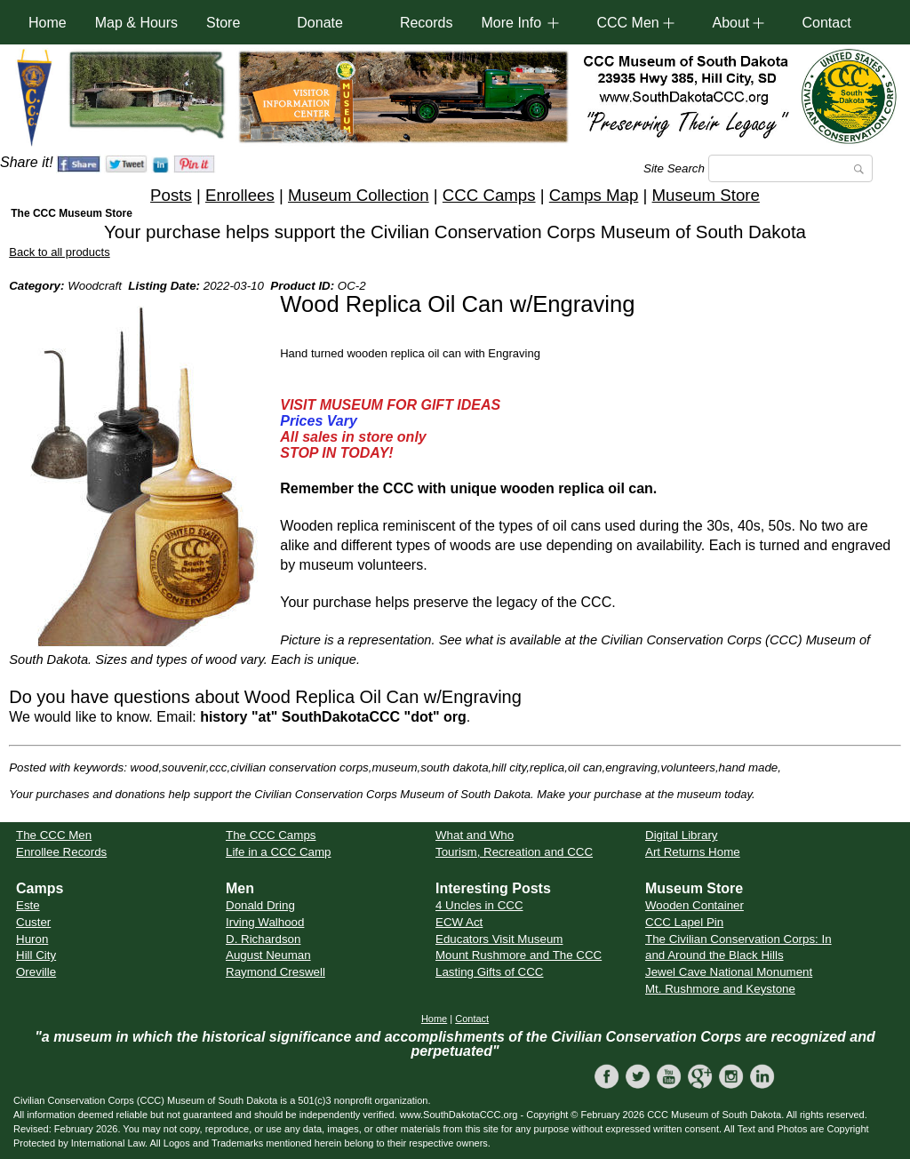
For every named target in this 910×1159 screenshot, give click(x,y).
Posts (171, 195)
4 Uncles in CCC (479, 905)
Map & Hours (136, 22)
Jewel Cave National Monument (728, 972)
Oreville (36, 972)
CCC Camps (489, 195)
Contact (826, 22)
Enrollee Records (61, 852)
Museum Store (706, 195)
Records (426, 22)
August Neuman (268, 955)
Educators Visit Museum (499, 939)
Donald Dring (260, 905)
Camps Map (594, 195)
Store (223, 22)
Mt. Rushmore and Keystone (720, 988)
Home (47, 22)
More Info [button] (511, 22)
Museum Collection (358, 195)
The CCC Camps (270, 835)
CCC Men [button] (627, 22)
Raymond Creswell (275, 972)
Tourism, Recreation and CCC (514, 852)
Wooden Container (694, 905)
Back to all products (59, 252)
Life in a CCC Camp (278, 852)
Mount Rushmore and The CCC (518, 955)
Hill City (36, 955)
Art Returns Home (692, 852)
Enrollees (240, 195)
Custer (33, 922)
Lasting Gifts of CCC (489, 972)
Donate (320, 22)
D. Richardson (263, 939)
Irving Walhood (265, 922)
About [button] (730, 22)
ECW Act (459, 922)
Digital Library (681, 835)
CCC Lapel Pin (684, 922)
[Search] (790, 168)
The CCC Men (54, 835)
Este (28, 905)
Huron (32, 939)
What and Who (474, 835)
